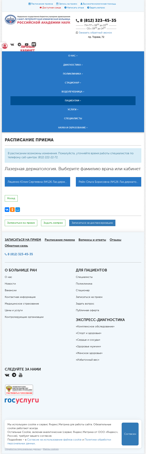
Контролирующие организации (24, 317)
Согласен (130, 434)
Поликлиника (73, 73)
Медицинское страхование (22, 303)
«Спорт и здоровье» (88, 333)
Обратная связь (16, 245)
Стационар (73, 82)
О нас (73, 55)
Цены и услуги (14, 310)
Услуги (73, 109)
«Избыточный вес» (87, 360)
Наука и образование (73, 127)
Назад (11, 198)
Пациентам (73, 100)
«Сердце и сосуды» (88, 340)
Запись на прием (68, 4)
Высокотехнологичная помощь (99, 4)
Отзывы (115, 240)
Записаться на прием (21, 222)
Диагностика (73, 65)
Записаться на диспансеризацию (92, 223)
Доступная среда (51, 8)
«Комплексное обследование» (95, 326)
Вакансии (11, 290)
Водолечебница (73, 91)
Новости (10, 283)
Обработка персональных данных (23, 449)
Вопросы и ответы (92, 240)
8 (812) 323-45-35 (20, 254)
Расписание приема (42, 4)
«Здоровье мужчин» (88, 346)
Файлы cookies (51, 449)
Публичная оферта (87, 310)
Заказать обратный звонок (95, 32)
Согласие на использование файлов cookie (54, 439)
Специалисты (73, 118)
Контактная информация (20, 297)
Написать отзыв (75, 8)
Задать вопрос (97, 8)
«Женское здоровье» (89, 353)
